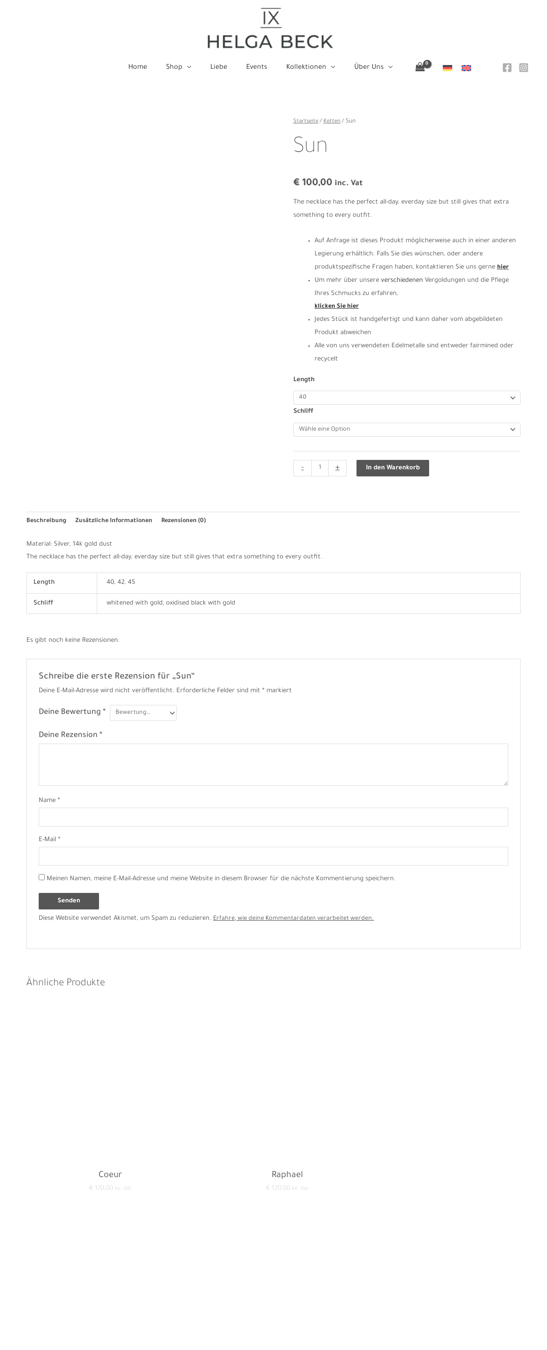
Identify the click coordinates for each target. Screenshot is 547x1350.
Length (304, 380)
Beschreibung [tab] (46, 523)
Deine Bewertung (72, 716)
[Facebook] (507, 67)
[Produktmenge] (320, 470)
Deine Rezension (70, 738)
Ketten (334, 121)
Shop (273, 1263)
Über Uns (273, 1316)
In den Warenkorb (394, 470)
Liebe (273, 1276)
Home (273, 1250)
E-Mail (49, 844)
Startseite (306, 121)
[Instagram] (523, 67)
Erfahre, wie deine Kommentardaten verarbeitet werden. (296, 923)
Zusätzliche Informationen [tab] (116, 523)
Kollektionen (273, 1303)
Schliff (303, 412)
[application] (192, 68)
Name (49, 803)
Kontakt (126, 1250)
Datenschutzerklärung (146, 1263)
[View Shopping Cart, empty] (408, 68)
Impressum (130, 1276)
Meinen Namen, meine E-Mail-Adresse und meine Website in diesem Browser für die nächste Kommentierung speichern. (221, 884)
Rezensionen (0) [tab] (190, 523)
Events (273, 1289)
